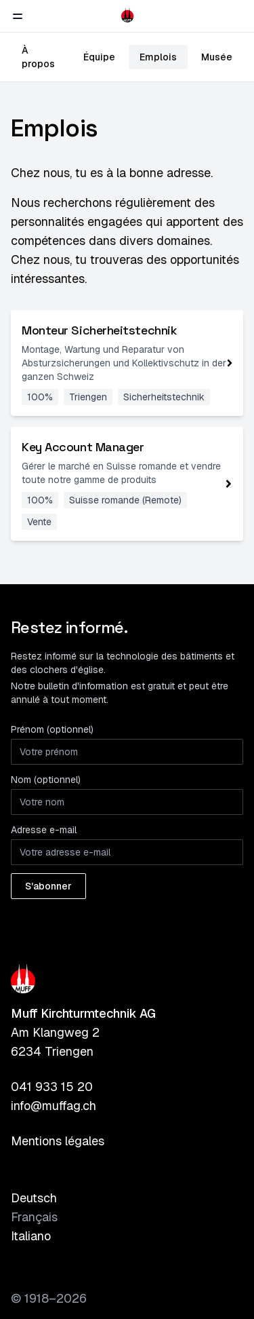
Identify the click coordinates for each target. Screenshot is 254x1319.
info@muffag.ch (53, 1105)
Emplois (158, 57)
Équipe (99, 57)
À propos (38, 57)
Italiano (31, 1236)
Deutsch (34, 1198)
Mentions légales (57, 1141)
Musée (216, 57)
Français (34, 1217)
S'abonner (48, 886)
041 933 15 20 (52, 1086)
